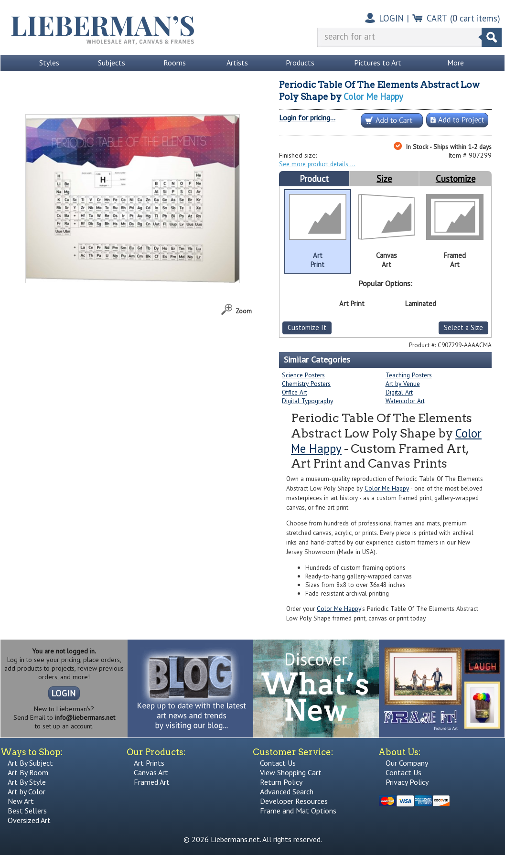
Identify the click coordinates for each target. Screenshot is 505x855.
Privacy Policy (407, 782)
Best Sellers (27, 810)
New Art (21, 801)
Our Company (407, 763)
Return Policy (281, 782)
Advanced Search (286, 791)
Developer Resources (294, 801)
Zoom (244, 311)
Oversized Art (29, 820)
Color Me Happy (373, 96)
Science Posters (303, 375)
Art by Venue (403, 383)
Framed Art (152, 782)
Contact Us (278, 763)
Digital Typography (307, 400)
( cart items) (475, 18)
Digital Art (399, 392)
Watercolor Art (405, 400)
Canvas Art (151, 772)
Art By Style (27, 782)
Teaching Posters (409, 375)
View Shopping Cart (291, 772)
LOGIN (391, 18)
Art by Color (26, 791)
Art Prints (149, 763)
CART (437, 18)
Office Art (294, 392)
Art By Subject (30, 763)
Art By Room (28, 772)
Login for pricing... (307, 117)
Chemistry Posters (306, 383)
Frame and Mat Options (298, 810)
